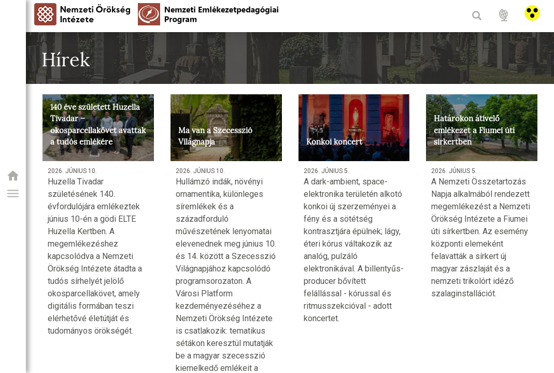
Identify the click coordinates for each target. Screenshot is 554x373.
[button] (13, 194)
